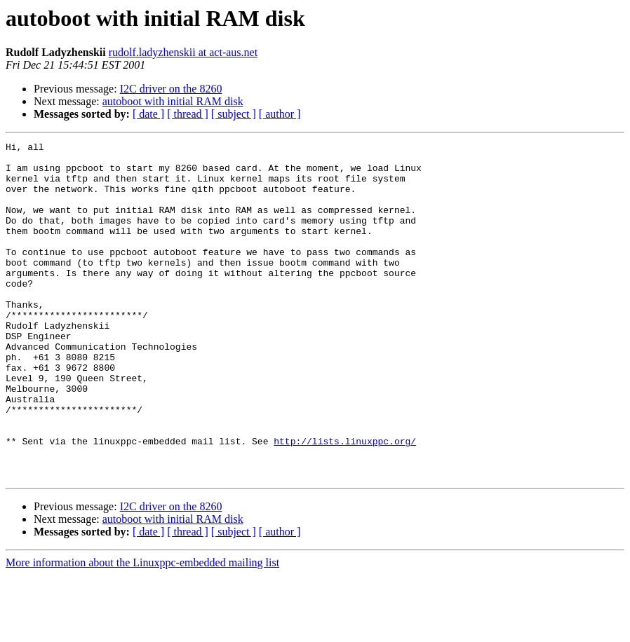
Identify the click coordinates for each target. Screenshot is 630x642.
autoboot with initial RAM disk (172, 101)
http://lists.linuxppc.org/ (345, 502)
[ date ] (148, 114)
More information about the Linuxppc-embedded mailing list (142, 630)
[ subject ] (233, 114)
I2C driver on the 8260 (171, 89)
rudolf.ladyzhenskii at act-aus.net (183, 52)
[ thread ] (187, 114)
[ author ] (280, 114)
